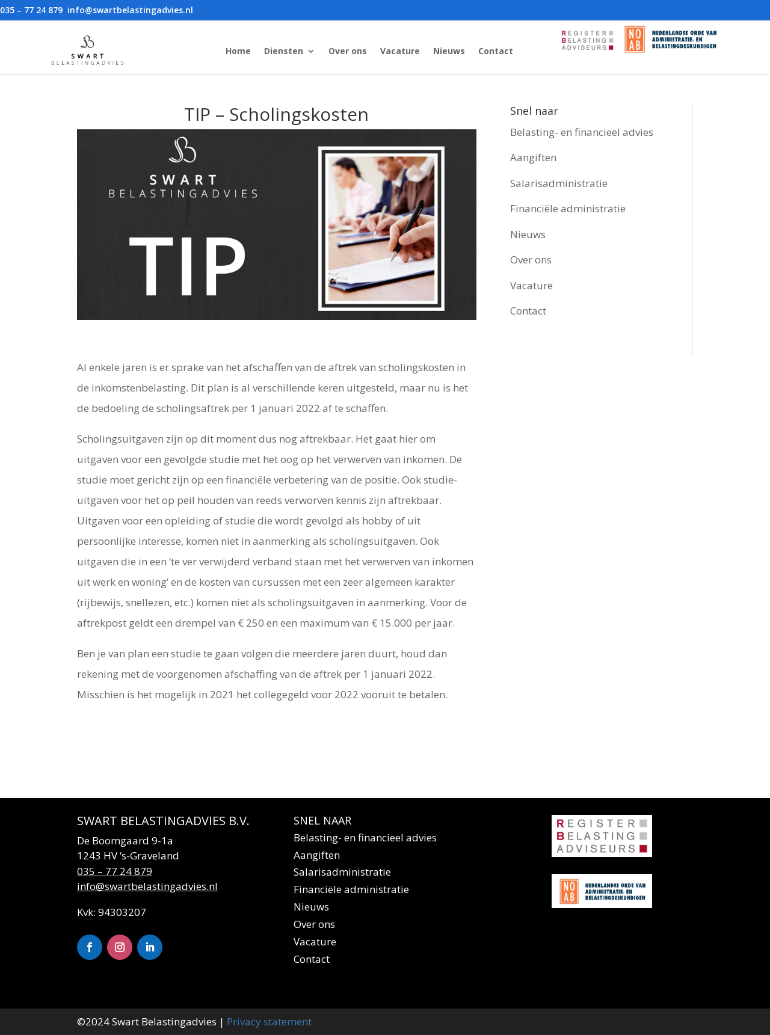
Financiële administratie (568, 208)
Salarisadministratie (559, 183)
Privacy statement (269, 1021)
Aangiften (533, 157)
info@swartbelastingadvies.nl (147, 886)
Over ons (347, 51)
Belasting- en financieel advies (581, 132)
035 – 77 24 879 (114, 871)
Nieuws (449, 51)
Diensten (283, 51)
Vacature (400, 51)
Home (238, 51)
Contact (495, 51)
